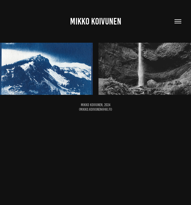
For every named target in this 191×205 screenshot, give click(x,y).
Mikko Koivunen (95, 21)
